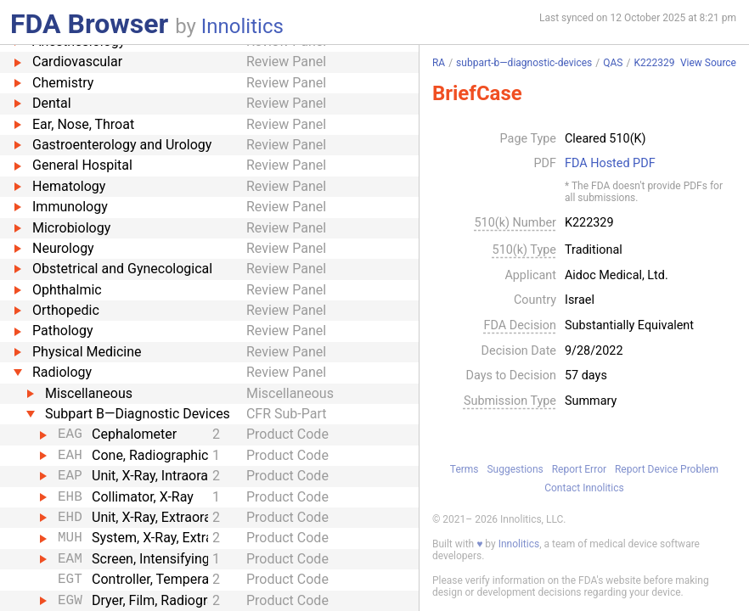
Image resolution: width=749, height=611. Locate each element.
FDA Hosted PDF (610, 164)
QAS (612, 63)
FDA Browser (89, 24)
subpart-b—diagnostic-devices (524, 63)
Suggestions (515, 469)
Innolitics (242, 26)
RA (438, 63)
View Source (708, 63)
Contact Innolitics (583, 488)
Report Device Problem (666, 469)
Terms (464, 469)
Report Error (579, 469)
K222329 (654, 63)
